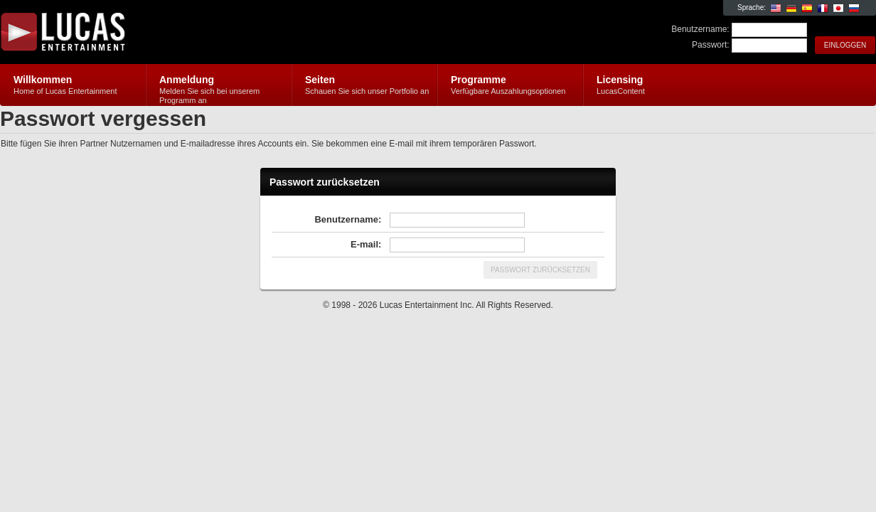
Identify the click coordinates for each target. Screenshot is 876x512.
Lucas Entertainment (169, 32)
